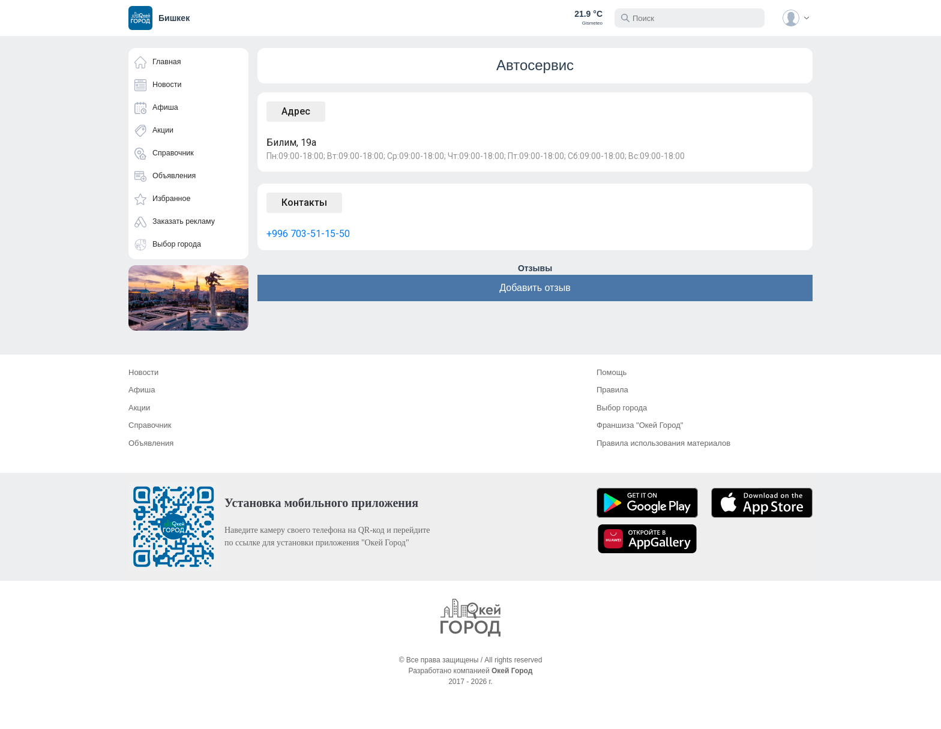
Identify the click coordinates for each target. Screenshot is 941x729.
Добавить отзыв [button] (534, 288)
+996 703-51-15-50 (308, 233)
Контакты (304, 202)
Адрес (295, 111)
